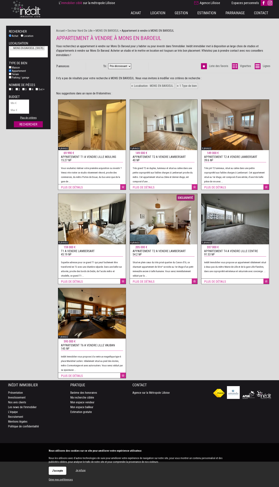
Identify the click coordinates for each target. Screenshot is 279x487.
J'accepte (57, 470)
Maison (14, 67)
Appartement (17, 71)
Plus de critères (28, 117)
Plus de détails (72, 230)
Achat (13, 36)
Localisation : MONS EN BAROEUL (153, 86)
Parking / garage (19, 77)
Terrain (14, 74)
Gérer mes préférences (61, 479)
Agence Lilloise (210, 3)
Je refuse (81, 470)
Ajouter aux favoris (123, 230)
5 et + (40, 89)
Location (27, 36)
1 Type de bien (188, 86)
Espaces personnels (245, 3)
